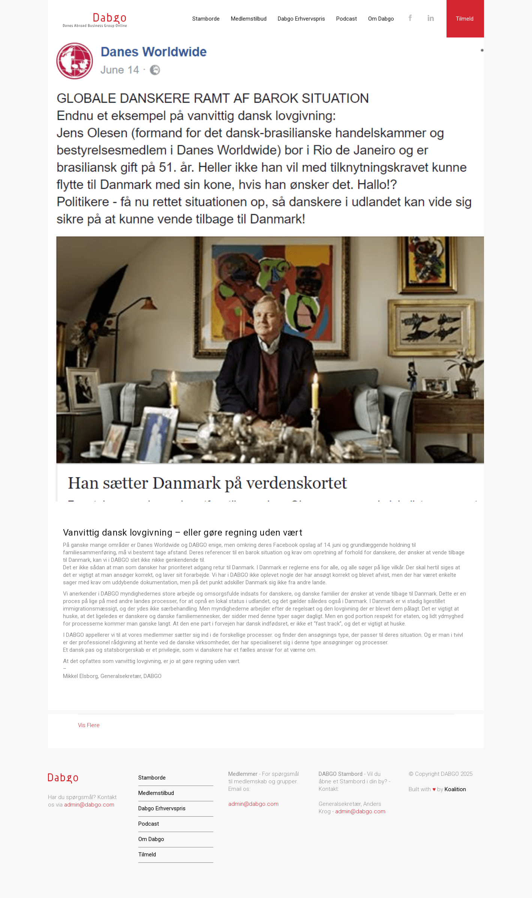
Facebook (410, 18)
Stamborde (206, 18)
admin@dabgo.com (89, 804)
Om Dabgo (381, 18)
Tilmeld (465, 18)
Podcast (346, 18)
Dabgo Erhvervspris (301, 18)
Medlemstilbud (249, 18)
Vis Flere (89, 725)
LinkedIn (430, 18)
